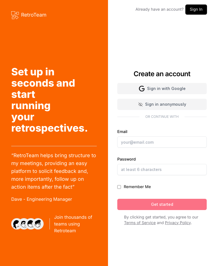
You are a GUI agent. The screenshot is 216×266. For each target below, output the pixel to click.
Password (162, 166)
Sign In (196, 9)
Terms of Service (140, 222)
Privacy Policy (178, 222)
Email (162, 138)
